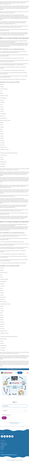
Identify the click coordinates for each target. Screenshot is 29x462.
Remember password (7, 414)
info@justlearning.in (9, 454)
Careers (2, 449)
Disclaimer (3, 446)
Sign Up (18, 422)
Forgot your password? (14, 423)
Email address (6, 405)
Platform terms (3, 443)
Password (5, 410)
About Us (2, 447)
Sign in (4, 417)
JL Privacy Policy (4, 444)
